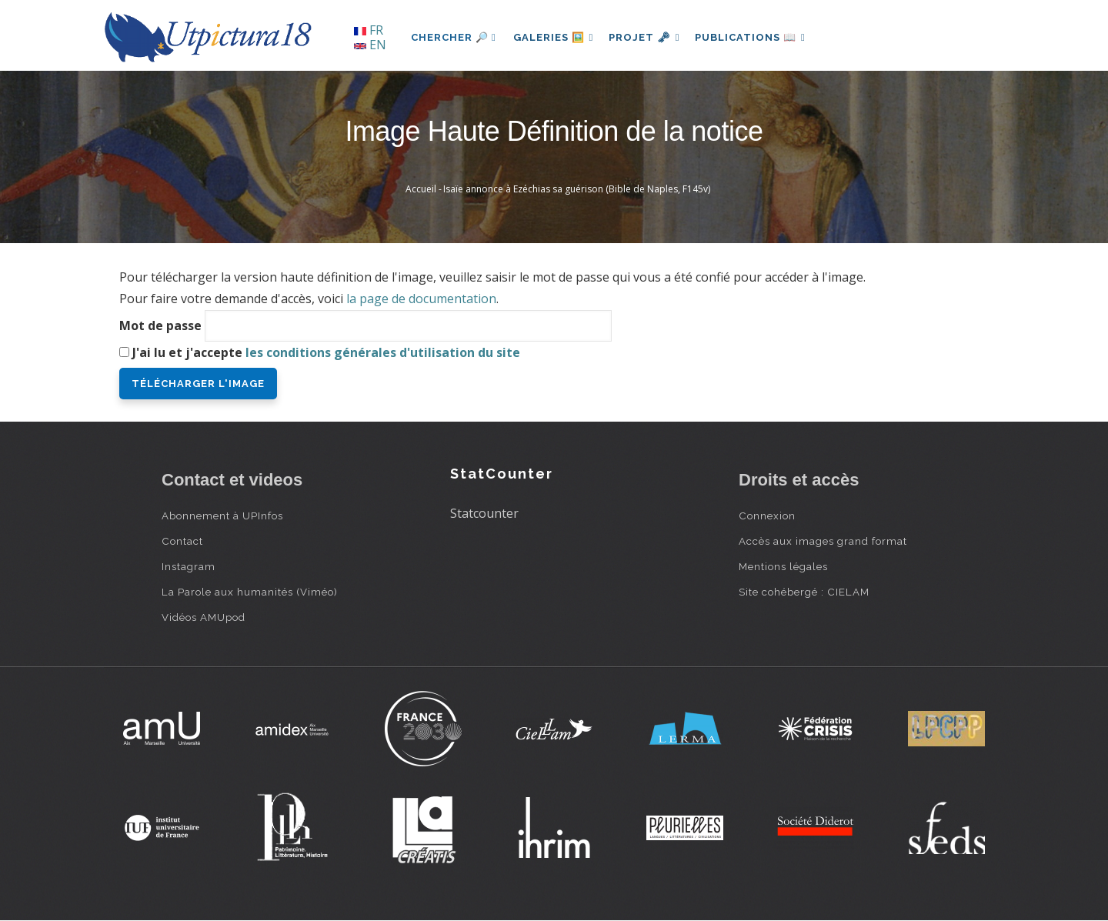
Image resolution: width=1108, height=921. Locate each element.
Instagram (188, 566)
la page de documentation (421, 298)
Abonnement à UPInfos (222, 515)
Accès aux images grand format (823, 541)
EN (370, 44)
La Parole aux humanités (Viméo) (250, 592)
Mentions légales (783, 566)
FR (368, 30)
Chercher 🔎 (453, 37)
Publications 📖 (758, 37)
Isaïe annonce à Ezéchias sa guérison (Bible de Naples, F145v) (576, 188)
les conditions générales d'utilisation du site (382, 352)
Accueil (420, 188)
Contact (182, 541)
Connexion (767, 515)
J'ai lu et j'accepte (326, 352)
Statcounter (484, 513)
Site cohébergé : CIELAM (804, 592)
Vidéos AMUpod (203, 617)
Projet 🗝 (650, 37)
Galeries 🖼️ (555, 37)
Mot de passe (160, 325)
